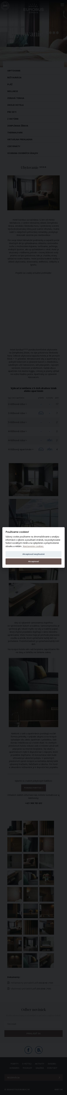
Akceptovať (33, 561)
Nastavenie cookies (33, 546)
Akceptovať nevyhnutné (33, 554)
